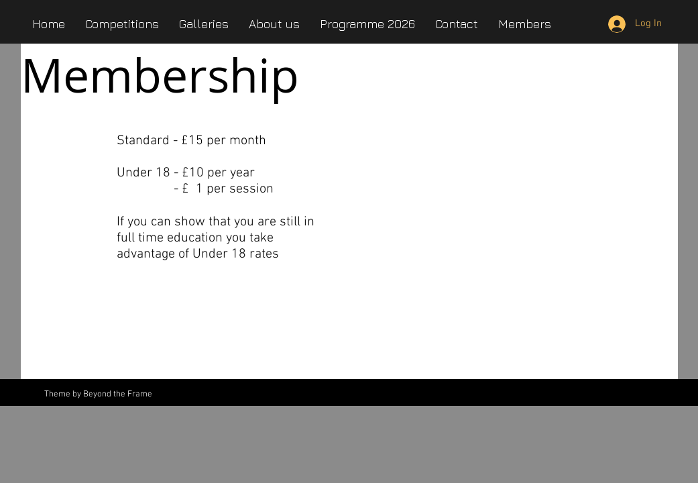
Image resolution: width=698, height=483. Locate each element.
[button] (274, 24)
